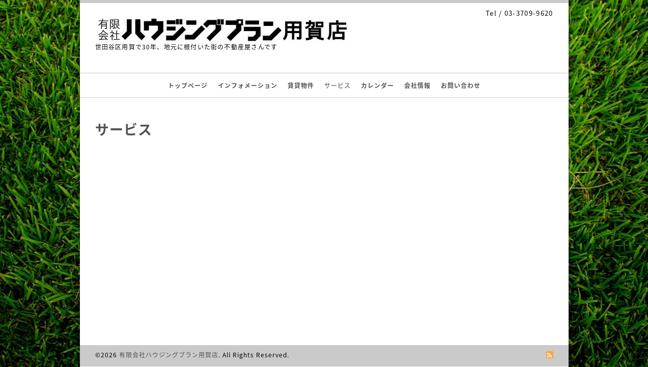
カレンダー (377, 85)
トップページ (188, 85)
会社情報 (417, 85)
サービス (337, 85)
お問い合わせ (461, 85)
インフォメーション (247, 85)
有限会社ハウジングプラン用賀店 (168, 354)
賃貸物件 (301, 85)
